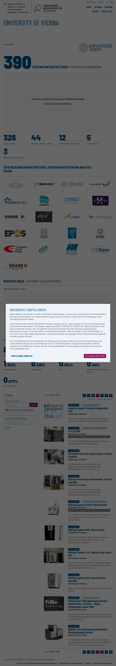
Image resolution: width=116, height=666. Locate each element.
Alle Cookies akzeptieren (95, 356)
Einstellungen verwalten (21, 356)
